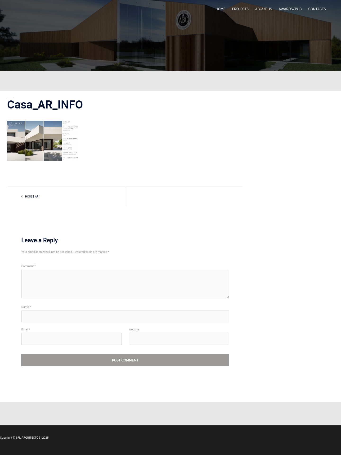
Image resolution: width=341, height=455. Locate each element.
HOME (220, 9)
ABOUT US (263, 9)
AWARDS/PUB (290, 9)
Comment (28, 266)
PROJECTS (240, 9)
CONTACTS (317, 9)
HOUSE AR (32, 196)
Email (25, 329)
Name (26, 307)
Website (134, 329)
